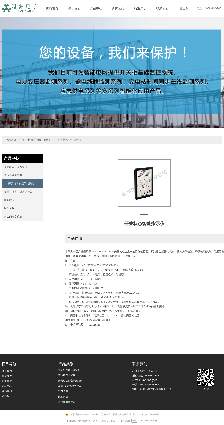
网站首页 (11, 139)
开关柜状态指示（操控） (37, 139)
